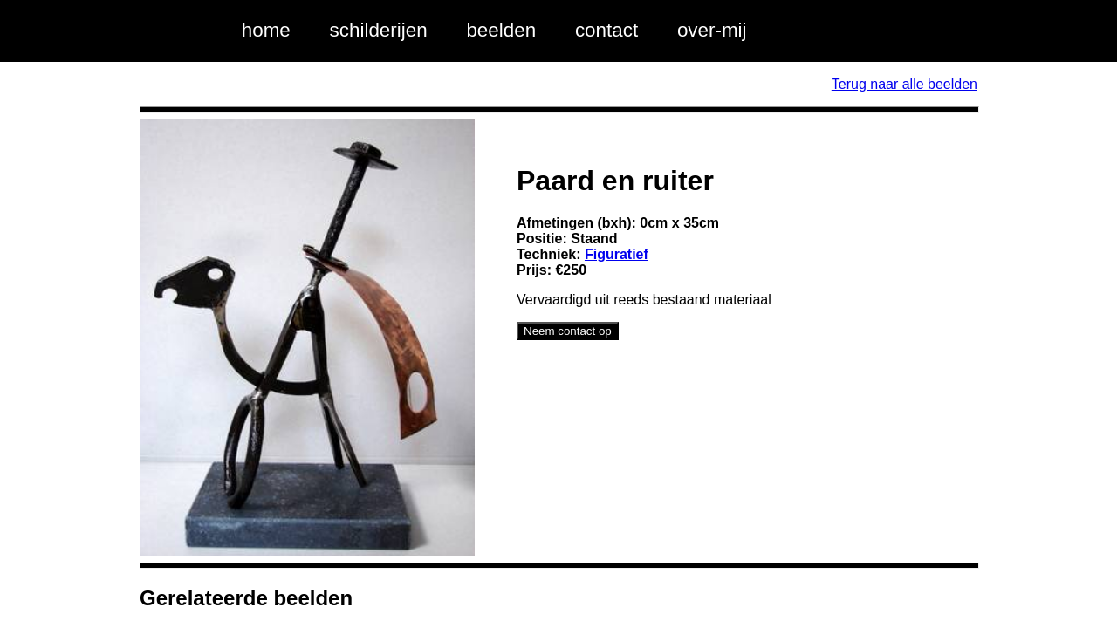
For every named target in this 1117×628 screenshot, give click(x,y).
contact (606, 30)
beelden (501, 30)
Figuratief (616, 254)
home (266, 30)
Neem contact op (568, 331)
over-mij (712, 30)
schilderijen (379, 30)
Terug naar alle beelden (904, 84)
